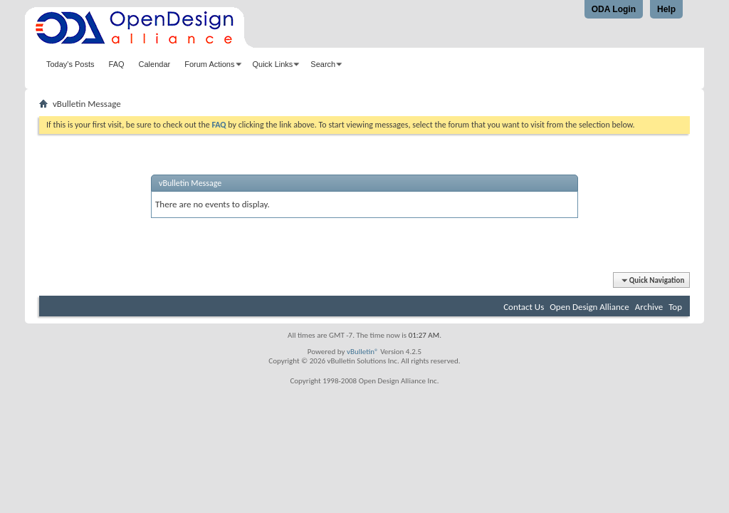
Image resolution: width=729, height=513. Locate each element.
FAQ (117, 64)
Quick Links (273, 64)
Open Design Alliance (589, 306)
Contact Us (523, 306)
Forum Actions (209, 64)
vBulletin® (363, 351)
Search (322, 64)
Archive (649, 306)
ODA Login (614, 9)
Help (666, 9)
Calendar (155, 64)
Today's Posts (70, 64)
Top (675, 306)
